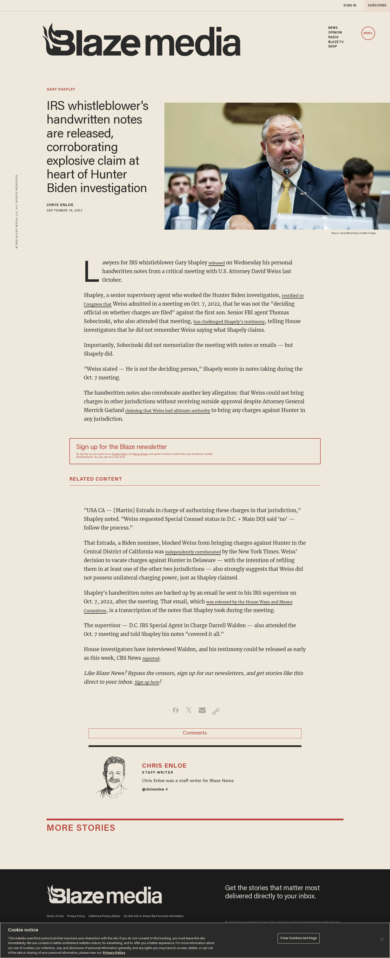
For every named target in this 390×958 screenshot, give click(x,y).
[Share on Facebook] (171, 711)
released (218, 262)
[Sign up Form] (279, 451)
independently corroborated (199, 551)
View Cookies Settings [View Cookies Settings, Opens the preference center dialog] (298, 939)
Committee (115, 610)
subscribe (375, 5)
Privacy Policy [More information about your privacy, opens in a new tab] (114, 953)
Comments (195, 736)
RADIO (333, 37)
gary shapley (61, 89)
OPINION (335, 32)
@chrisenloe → (158, 800)
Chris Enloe (65, 206)
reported (152, 658)
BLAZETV (335, 42)
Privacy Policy (120, 454)
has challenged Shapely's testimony (258, 321)
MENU (368, 33)
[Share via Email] (203, 711)
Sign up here (149, 682)
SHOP (332, 46)
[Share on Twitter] (187, 711)
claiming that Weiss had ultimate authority (177, 410)
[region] (195, 940)
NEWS (333, 28)
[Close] (382, 939)
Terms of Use (140, 454)
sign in (349, 5)
